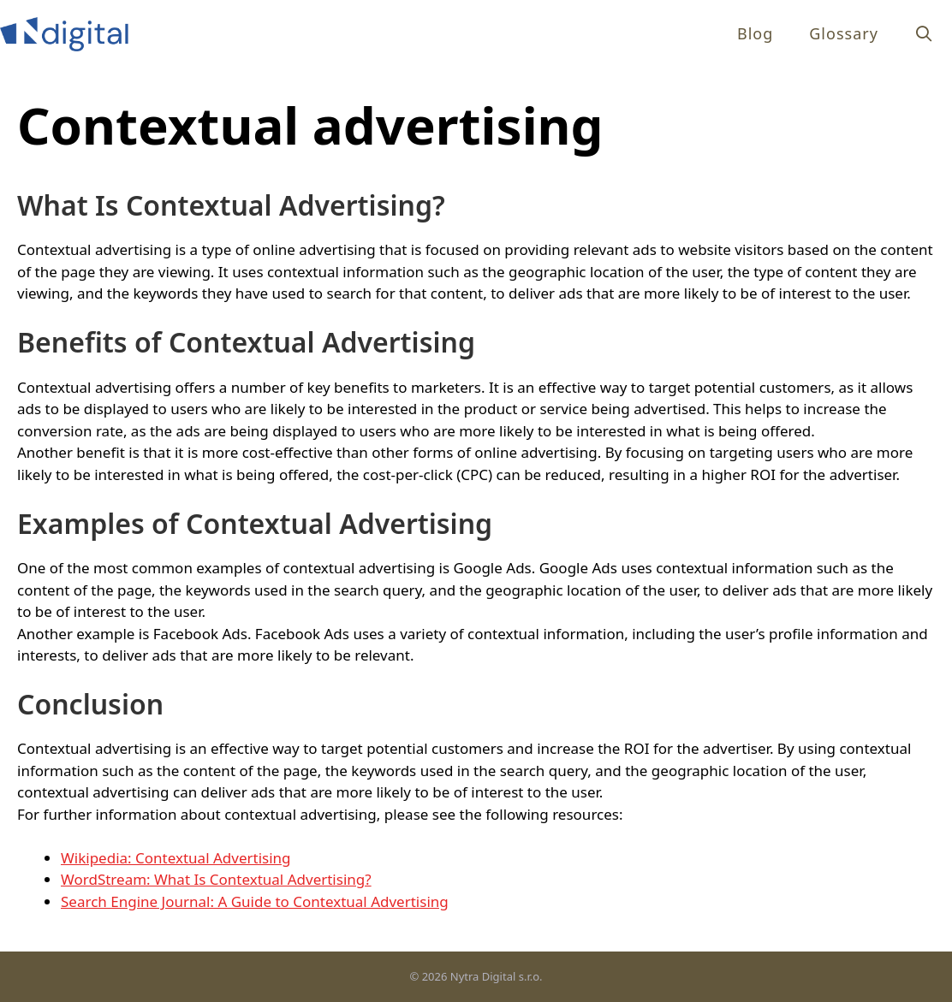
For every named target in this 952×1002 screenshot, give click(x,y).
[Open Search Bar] (924, 33)
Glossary (843, 33)
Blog (755, 33)
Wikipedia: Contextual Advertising (176, 858)
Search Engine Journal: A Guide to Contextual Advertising (255, 901)
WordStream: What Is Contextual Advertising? (216, 879)
